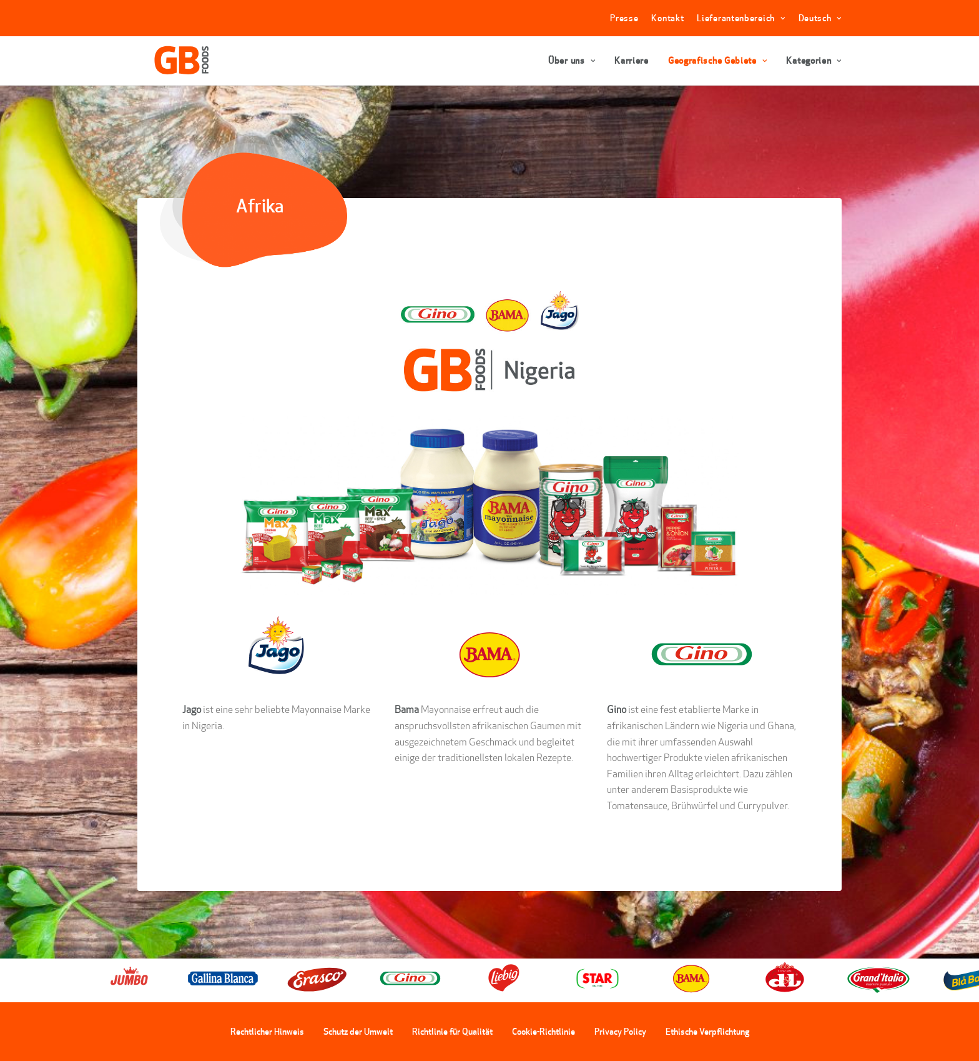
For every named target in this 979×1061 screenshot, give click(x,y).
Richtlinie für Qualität (452, 1031)
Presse (624, 18)
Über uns (571, 60)
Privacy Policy (620, 1031)
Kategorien (814, 60)
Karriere (631, 60)
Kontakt (667, 18)
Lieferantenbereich (741, 18)
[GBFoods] (169, 60)
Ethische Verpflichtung (707, 1031)
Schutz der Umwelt (358, 1031)
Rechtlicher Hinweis (267, 1031)
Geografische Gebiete (717, 60)
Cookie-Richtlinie (543, 1031)
